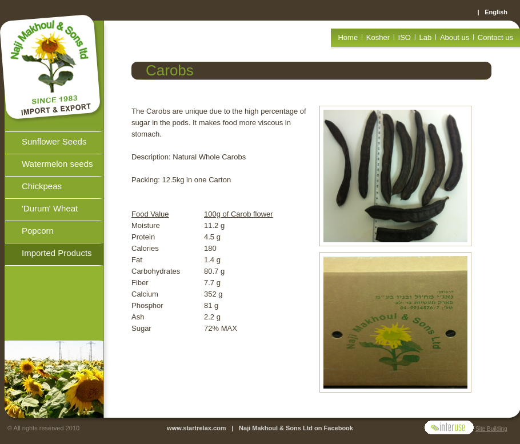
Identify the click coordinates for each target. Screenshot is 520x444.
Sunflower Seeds (54, 141)
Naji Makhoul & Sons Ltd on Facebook (296, 428)
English (496, 12)
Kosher (378, 37)
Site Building (491, 429)
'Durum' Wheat (50, 208)
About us (454, 37)
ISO (404, 37)
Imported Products (57, 253)
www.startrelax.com (196, 428)
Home (348, 37)
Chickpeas (42, 186)
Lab (425, 37)
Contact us (495, 37)
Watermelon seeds (57, 164)
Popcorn (38, 230)
